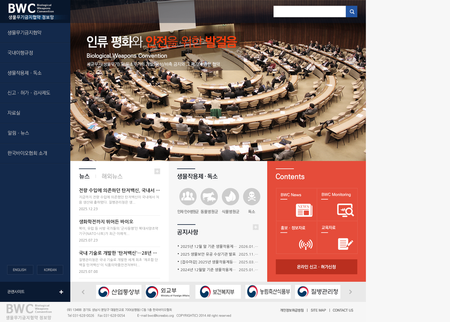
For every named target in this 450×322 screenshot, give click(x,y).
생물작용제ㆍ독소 (35, 73)
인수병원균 (188, 201)
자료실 (35, 113)
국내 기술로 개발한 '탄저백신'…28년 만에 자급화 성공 (132, 253)
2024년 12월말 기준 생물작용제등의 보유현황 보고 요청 (226, 270)
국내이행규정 (35, 53)
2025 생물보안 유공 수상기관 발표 (208, 254)
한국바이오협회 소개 (35, 154)
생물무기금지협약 (35, 33)
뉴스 (87, 176)
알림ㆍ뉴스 (35, 134)
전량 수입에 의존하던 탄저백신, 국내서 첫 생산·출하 (129, 190)
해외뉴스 (109, 176)
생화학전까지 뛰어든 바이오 (106, 222)
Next (352, 292)
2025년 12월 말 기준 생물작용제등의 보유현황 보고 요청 (226, 246)
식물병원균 (230, 201)
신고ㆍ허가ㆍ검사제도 (35, 93)
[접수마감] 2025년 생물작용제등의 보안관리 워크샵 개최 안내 (230, 262)
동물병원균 (209, 201)
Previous (85, 292)
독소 (251, 201)
